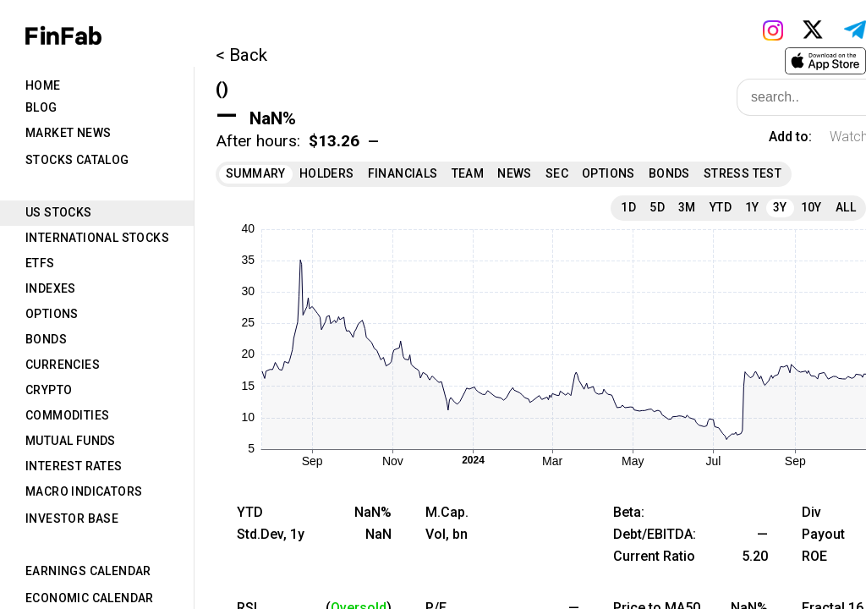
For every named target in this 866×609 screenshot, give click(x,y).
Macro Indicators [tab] (83, 491)
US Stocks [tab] (58, 212)
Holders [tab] (326, 173)
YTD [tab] (721, 207)
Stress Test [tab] (742, 173)
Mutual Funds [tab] (70, 440)
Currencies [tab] (62, 364)
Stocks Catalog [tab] (77, 160)
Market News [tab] (68, 133)
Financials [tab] (403, 173)
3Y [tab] (780, 207)
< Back (241, 55)
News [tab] (514, 173)
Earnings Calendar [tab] (88, 571)
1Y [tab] (752, 207)
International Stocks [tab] (97, 237)
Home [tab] (43, 85)
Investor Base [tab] (71, 518)
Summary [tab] (256, 173)
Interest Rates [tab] (74, 466)
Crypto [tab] (48, 390)
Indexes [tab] (50, 288)
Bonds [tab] (46, 339)
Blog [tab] (41, 107)
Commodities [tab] (67, 415)
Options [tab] (52, 314)
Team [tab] (468, 173)
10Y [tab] (811, 207)
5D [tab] (657, 207)
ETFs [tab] (40, 263)
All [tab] (846, 207)
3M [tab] (687, 207)
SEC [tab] (556, 173)
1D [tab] (628, 207)
